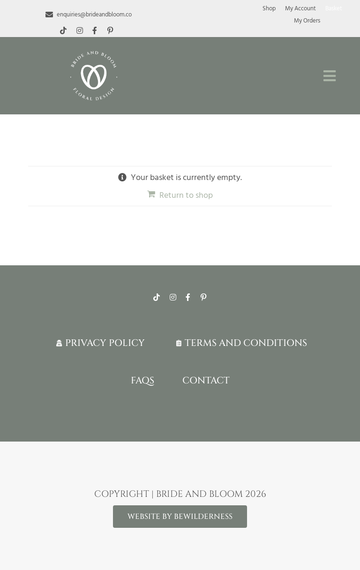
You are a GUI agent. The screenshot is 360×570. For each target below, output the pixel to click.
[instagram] (79, 30)
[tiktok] (63, 30)
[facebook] (94, 30)
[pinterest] (110, 30)
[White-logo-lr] (93, 55)
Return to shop (186, 195)
